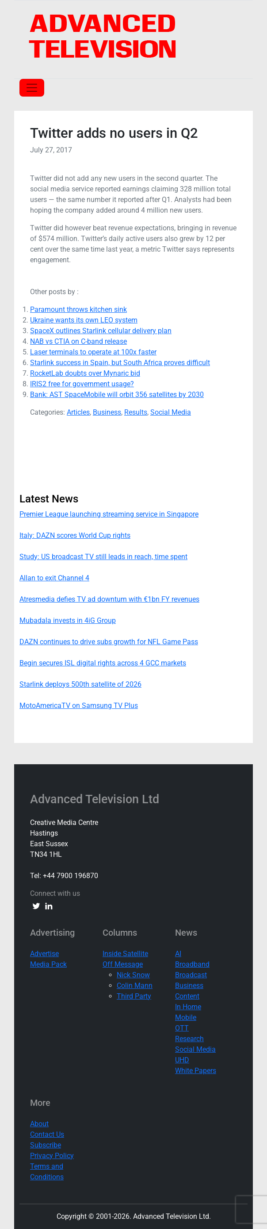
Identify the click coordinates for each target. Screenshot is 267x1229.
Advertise (44, 953)
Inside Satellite (125, 953)
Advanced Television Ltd (96, 799)
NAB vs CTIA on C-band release (78, 341)
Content (187, 996)
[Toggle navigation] (31, 88)
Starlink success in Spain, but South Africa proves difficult (120, 362)
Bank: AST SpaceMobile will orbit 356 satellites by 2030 (117, 394)
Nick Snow (133, 975)
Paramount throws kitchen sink (78, 309)
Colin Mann (135, 985)
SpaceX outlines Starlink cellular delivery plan (101, 331)
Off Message (123, 964)
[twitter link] (36, 906)
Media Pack (48, 964)
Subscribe (45, 1145)
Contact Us (47, 1134)
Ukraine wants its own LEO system (83, 320)
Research (189, 1039)
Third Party (134, 996)
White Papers (195, 1070)
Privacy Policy (52, 1155)
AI (178, 953)
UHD (182, 1060)
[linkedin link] (48, 906)
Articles (78, 412)
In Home (188, 1007)
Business (107, 412)
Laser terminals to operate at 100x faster (93, 352)
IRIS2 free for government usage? (82, 384)
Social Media (170, 412)
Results (135, 412)
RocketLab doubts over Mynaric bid (85, 373)
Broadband (192, 964)
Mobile (185, 1017)
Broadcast (191, 975)
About (39, 1124)
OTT (182, 1028)
